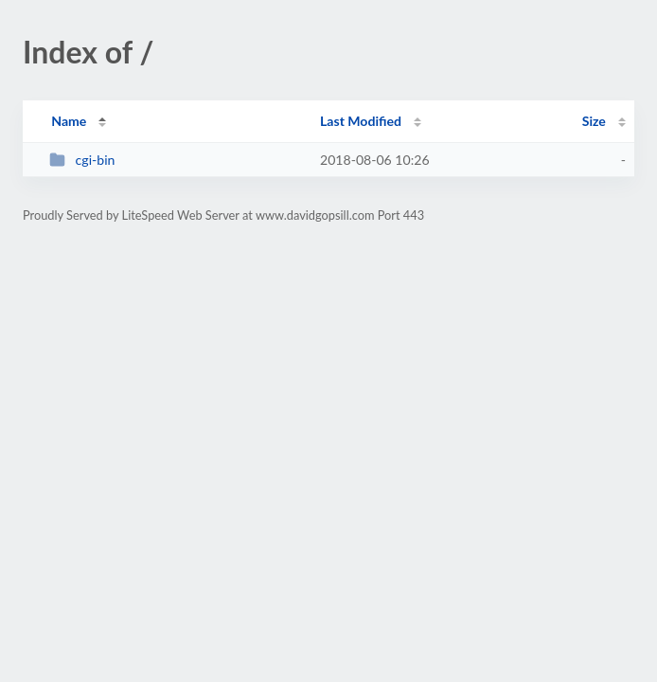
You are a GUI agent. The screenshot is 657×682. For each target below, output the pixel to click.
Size (594, 121)
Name (68, 121)
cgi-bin (82, 160)
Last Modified (360, 121)
